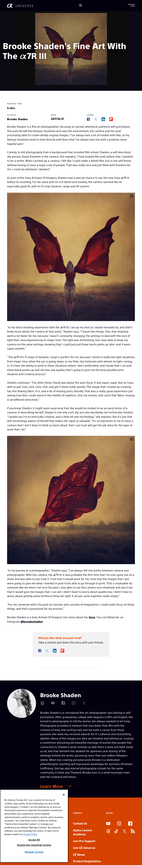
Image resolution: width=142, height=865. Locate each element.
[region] (34, 826)
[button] (131, 5)
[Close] (64, 795)
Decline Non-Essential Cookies (34, 844)
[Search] (81, 6)
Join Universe (84, 848)
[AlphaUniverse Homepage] (20, 6)
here (92, 617)
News (79, 854)
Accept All (34, 839)
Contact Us (80, 823)
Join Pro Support (84, 841)
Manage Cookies (34, 851)
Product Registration (87, 861)
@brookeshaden (32, 621)
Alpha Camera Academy (82, 832)
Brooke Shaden (17, 119)
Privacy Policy (30, 834)
